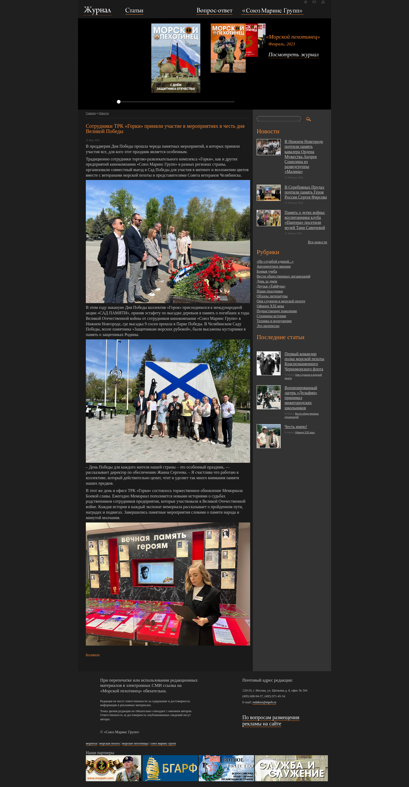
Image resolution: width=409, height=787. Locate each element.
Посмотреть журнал (293, 54)
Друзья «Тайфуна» (271, 286)
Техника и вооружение (274, 321)
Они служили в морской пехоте (281, 301)
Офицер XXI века (270, 306)
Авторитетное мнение (274, 266)
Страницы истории (271, 316)
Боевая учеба (267, 271)
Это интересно (268, 326)
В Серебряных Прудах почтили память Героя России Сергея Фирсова (306, 192)
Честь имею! (296, 426)
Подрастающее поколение (277, 311)
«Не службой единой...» (275, 261)
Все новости (93, 654)
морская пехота (109, 743)
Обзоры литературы (272, 296)
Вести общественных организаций (283, 276)
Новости (104, 113)
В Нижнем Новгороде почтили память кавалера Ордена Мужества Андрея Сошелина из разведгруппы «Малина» (304, 156)
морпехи (91, 743)
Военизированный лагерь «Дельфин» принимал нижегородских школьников (301, 398)
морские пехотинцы (135, 743)
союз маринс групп (163, 743)
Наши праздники (270, 291)
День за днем (267, 281)
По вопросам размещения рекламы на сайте (270, 720)
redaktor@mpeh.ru (264, 702)
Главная (91, 113)
